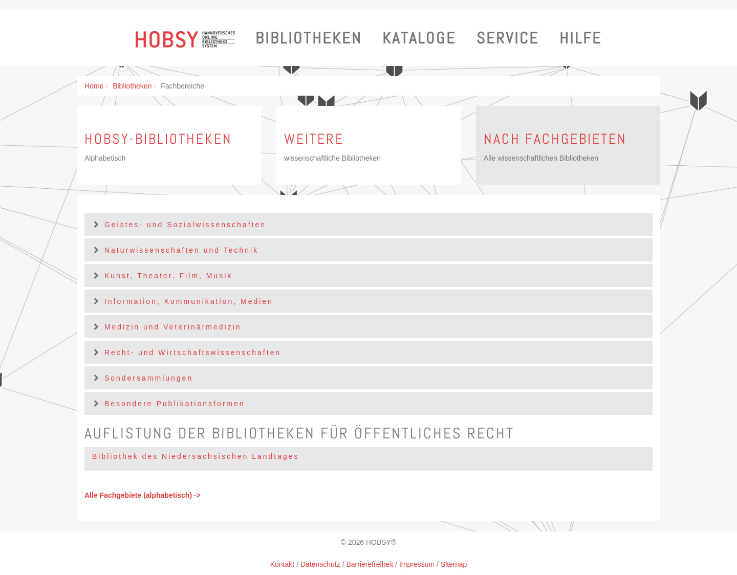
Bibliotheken (308, 38)
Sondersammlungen (148, 378)
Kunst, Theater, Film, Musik (168, 276)
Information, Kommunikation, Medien (188, 301)
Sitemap (454, 564)
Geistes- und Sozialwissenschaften (185, 224)
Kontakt (282, 564)
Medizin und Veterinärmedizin (173, 327)
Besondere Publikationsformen (174, 404)
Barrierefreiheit (369, 564)
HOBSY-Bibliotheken (158, 139)
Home (93, 86)
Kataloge (419, 38)
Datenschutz (320, 564)
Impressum (417, 564)
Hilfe (580, 38)
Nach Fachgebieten (555, 139)
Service (507, 38)
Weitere (314, 139)
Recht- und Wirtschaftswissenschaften (192, 352)
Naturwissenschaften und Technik (181, 250)
